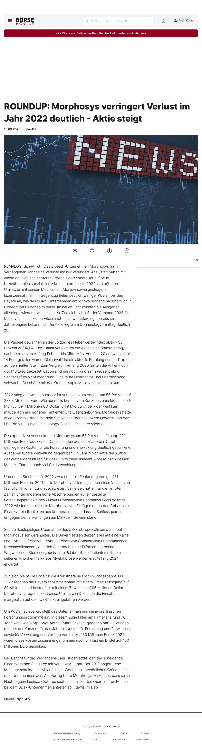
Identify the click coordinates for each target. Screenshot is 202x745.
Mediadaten (142, 739)
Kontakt (97, 739)
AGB (124, 733)
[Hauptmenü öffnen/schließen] (10, 20)
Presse (144, 733)
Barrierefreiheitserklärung (67, 733)
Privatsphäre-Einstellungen (68, 739)
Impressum (119, 739)
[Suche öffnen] (118, 21)
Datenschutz (101, 733)
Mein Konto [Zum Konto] (184, 20)
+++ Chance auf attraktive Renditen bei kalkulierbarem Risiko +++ (101, 33)
